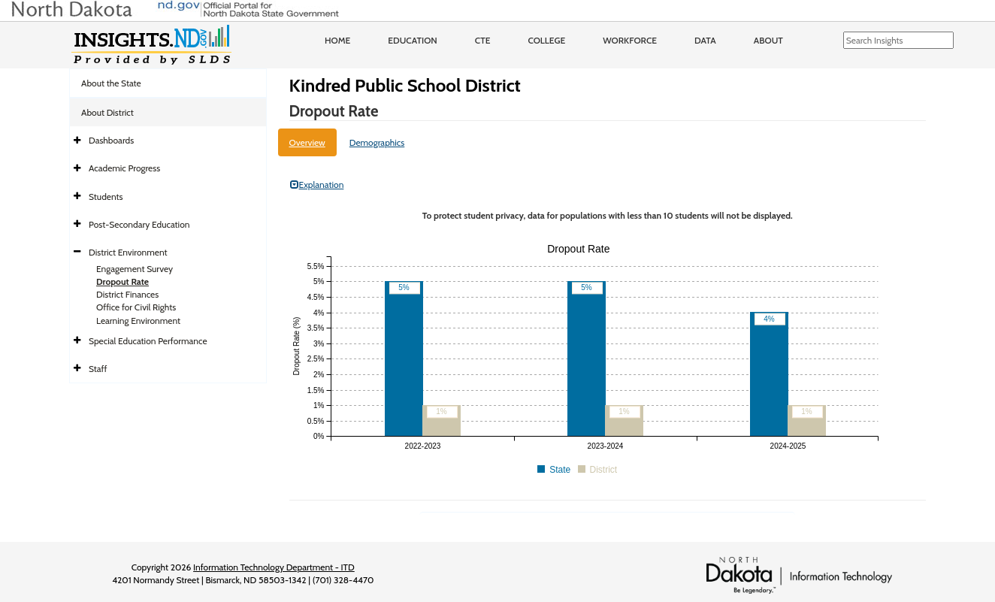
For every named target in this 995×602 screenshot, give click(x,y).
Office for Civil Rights (136, 307)
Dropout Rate (122, 281)
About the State (111, 83)
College (546, 40)
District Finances (127, 294)
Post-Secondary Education (139, 224)
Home (337, 40)
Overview (307, 142)
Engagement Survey (134, 268)
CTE (483, 40)
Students (106, 196)
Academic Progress (124, 168)
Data (705, 40)
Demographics (377, 142)
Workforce (630, 40)
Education (412, 40)
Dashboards (111, 140)
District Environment (128, 252)
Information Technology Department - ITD (274, 567)
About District (107, 112)
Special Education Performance (148, 340)
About (768, 40)
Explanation (317, 184)
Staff (98, 368)
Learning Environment (138, 320)
